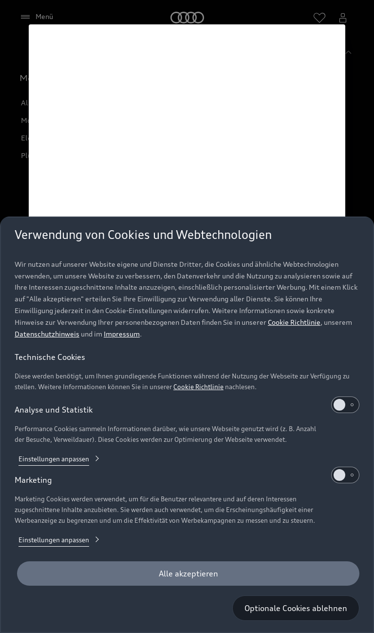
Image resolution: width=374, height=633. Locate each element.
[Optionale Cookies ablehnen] (295, 608)
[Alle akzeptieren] (188, 573)
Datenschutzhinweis (47, 334)
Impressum (122, 334)
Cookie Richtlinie (294, 322)
